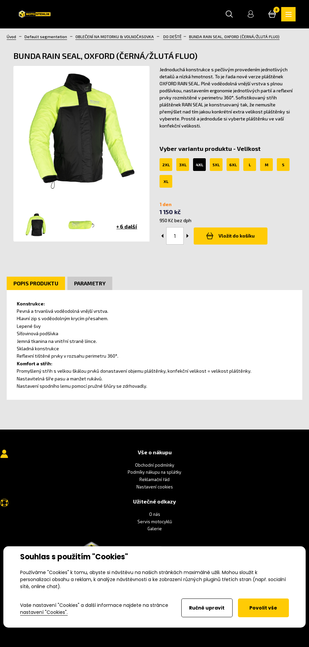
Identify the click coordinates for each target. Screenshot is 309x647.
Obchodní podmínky (154, 465)
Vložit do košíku (231, 236)
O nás (154, 514)
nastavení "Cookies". (44, 612)
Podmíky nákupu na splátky (154, 472)
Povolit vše (263, 608)
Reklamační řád (154, 479)
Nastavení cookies (154, 486)
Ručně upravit (207, 608)
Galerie (154, 529)
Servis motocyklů (154, 522)
